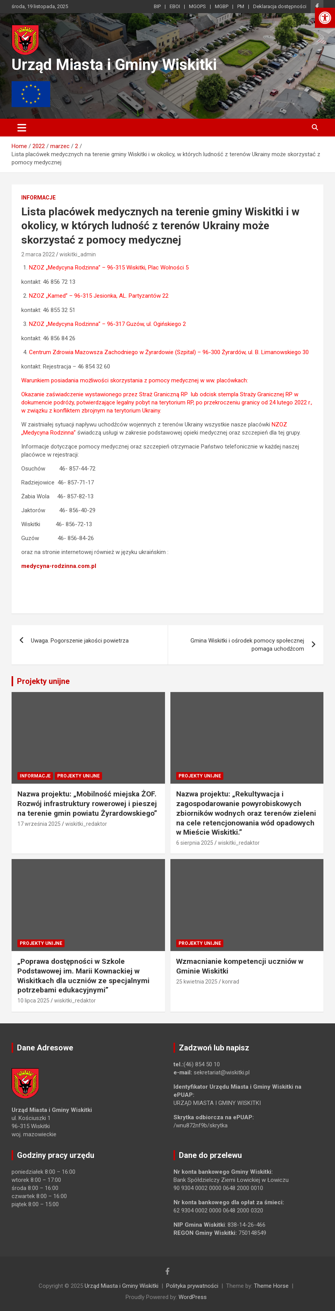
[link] (325, 18)
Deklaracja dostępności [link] (279, 6)
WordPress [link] (193, 1297)
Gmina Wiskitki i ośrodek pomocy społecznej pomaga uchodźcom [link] (247, 644)
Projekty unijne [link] (43, 681)
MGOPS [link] (197, 6)
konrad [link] (230, 982)
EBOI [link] (175, 6)
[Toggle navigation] (22, 127)
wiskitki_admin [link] (78, 254)
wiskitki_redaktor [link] (86, 824)
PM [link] (240, 6)
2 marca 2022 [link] (38, 254)
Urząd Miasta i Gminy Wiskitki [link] (114, 65)
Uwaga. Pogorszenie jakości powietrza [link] (80, 640)
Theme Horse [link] (271, 1285)
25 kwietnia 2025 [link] (197, 982)
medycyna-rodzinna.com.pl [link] (58, 566)
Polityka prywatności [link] (192, 1285)
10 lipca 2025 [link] (33, 1000)
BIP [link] (157, 6)
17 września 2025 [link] (39, 824)
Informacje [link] (38, 197)
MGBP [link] (221, 6)
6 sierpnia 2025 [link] (194, 843)
